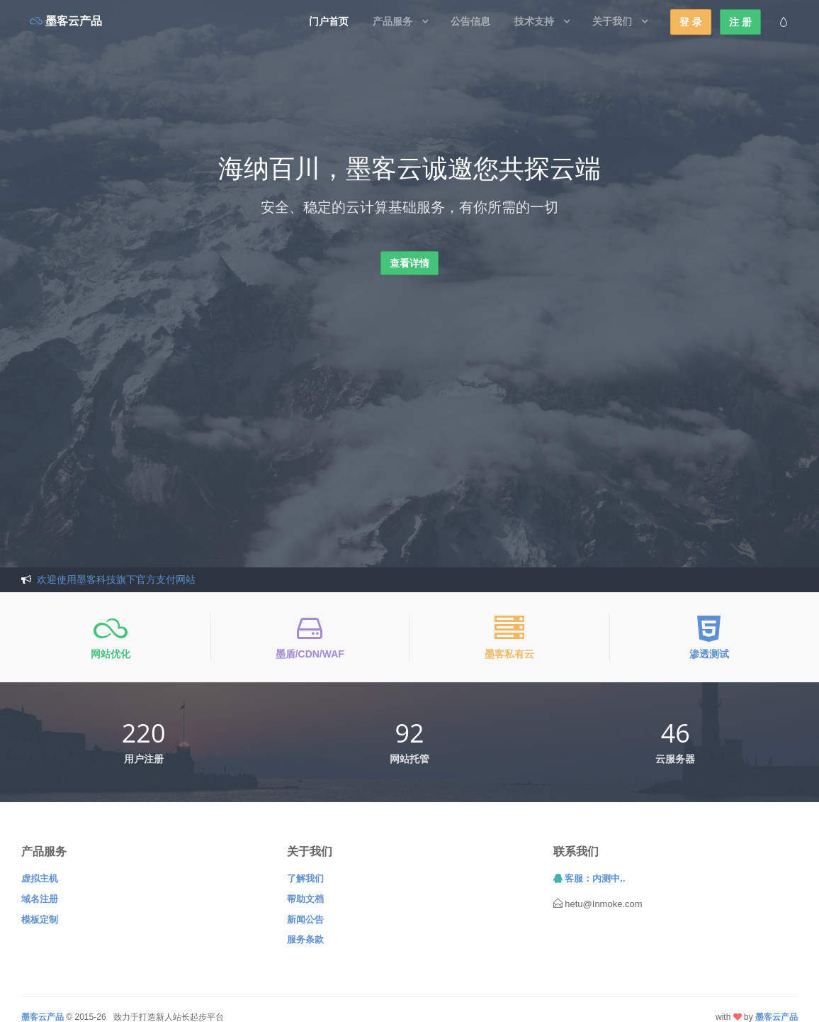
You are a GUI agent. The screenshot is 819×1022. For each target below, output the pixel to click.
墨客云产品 (776, 1017)
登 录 (690, 22)
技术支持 (534, 21)
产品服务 (392, 21)
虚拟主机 (39, 878)
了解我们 (305, 878)
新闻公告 (305, 919)
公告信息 (470, 21)
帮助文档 (305, 899)
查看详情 (409, 263)
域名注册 (39, 899)
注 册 (740, 22)
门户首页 (329, 21)
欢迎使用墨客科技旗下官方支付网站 (116, 579)
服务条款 (305, 939)
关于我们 (612, 21)
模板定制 (39, 919)
